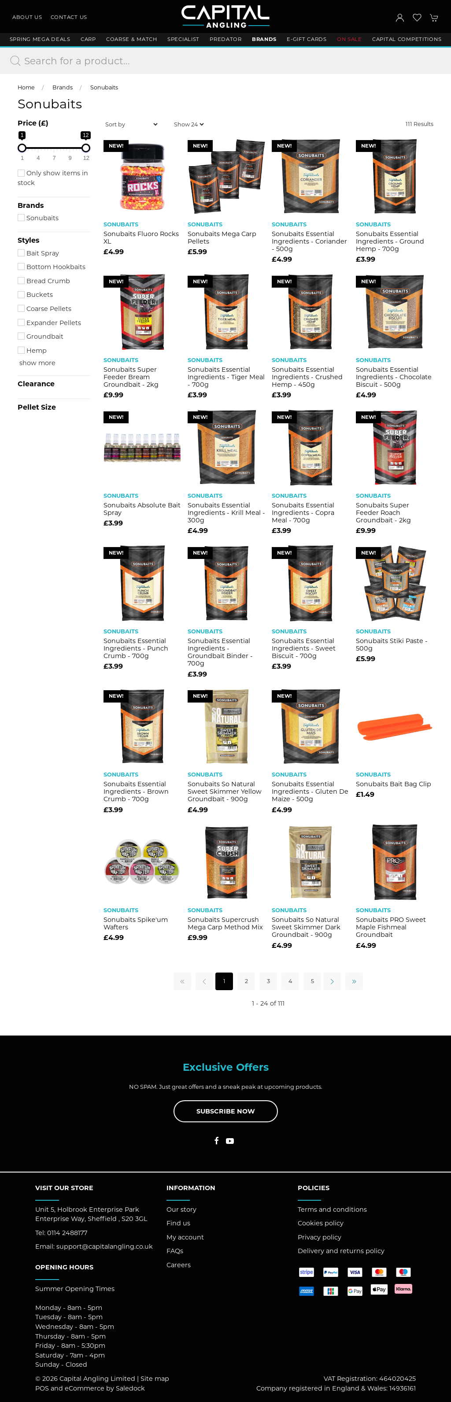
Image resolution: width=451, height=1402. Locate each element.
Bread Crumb (44, 281)
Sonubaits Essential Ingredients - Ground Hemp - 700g (390, 241)
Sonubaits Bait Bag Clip (393, 784)
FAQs (174, 1251)
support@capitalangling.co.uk (104, 1246)
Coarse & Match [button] (131, 39)
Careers (178, 1265)
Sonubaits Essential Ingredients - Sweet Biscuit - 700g (304, 648)
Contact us (69, 17)
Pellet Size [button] (37, 407)
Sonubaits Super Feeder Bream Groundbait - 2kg (131, 377)
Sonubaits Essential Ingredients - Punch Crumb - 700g (136, 648)
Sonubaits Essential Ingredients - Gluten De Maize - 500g (310, 791)
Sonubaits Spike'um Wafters (136, 923)
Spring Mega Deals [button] (40, 39)
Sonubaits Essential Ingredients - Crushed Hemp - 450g (307, 377)
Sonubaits (104, 87)
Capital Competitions (406, 39)
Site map (154, 1379)
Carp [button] (88, 39)
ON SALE (349, 39)
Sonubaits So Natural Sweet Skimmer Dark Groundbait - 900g (306, 927)
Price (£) (33, 123)
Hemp (32, 351)
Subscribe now (225, 1111)
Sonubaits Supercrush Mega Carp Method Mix (225, 923)
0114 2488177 (67, 1233)
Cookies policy (321, 1223)
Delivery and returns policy (341, 1251)
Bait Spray (38, 253)
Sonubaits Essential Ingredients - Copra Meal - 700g (303, 513)
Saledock (130, 1388)
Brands (62, 87)
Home (26, 87)
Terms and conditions (332, 1209)
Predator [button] (226, 39)
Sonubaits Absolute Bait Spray (142, 509)
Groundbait (40, 336)
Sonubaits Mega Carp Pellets (222, 237)
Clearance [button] (36, 384)
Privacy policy (319, 1237)
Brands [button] (264, 39)
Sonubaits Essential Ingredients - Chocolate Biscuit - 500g (394, 377)
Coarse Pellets (44, 309)
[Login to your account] (400, 17)
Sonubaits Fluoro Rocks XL (141, 237)
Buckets (35, 295)
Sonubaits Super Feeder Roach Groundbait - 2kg (383, 513)
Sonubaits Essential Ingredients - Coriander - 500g (309, 241)
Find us (178, 1223)
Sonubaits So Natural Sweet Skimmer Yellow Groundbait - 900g (225, 791)
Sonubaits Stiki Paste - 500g (392, 644)
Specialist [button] (183, 39)
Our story (181, 1209)
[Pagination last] (354, 981)
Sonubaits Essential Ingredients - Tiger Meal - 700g (226, 377)
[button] (417, 17)
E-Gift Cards (307, 39)
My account (185, 1237)
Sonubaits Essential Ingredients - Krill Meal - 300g (226, 513)
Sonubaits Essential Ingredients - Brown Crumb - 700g (136, 791)
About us (27, 17)
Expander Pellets (49, 323)
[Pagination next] (332, 981)
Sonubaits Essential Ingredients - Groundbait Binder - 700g (220, 652)
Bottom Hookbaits (51, 267)
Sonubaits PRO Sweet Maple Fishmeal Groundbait (391, 927)
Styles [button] (28, 240)
